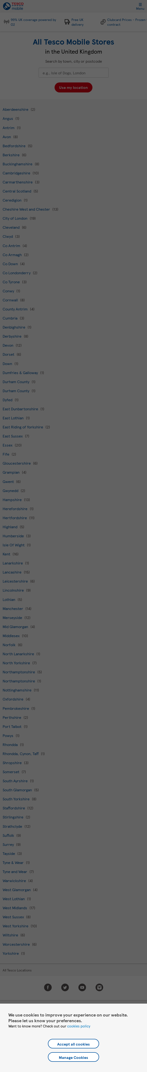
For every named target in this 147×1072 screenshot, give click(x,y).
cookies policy (78, 1026)
